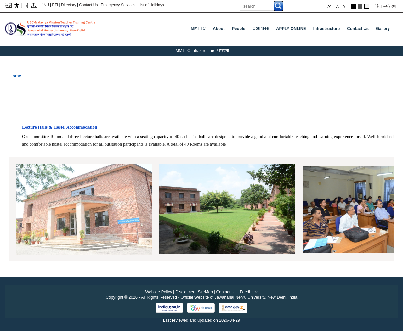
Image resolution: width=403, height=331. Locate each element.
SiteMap (205, 291)
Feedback (249, 291)
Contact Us (88, 5)
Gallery (383, 28)
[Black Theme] (353, 6)
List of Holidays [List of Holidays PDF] (151, 5)
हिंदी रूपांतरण (385, 6)
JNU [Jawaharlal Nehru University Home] (45, 5)
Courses (262, 29)
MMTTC (199, 29)
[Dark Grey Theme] (360, 6)
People (238, 28)
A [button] (345, 6)
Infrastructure (326, 28)
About (219, 28)
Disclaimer (185, 291)
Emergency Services (118, 5)
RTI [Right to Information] (55, 5)
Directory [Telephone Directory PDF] (68, 5)
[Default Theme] (366, 6)
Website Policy (158, 291)
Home (15, 75)
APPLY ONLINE (291, 28)
